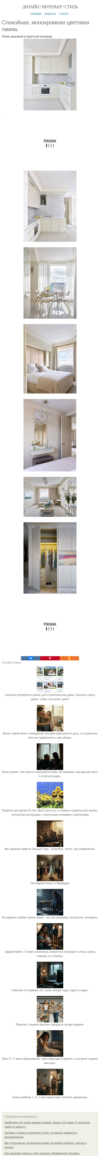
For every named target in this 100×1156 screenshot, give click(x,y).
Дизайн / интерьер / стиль (50, 6)
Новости (50, 13)
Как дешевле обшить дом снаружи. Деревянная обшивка (41, 1153)
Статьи (64, 13)
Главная (35, 13)
